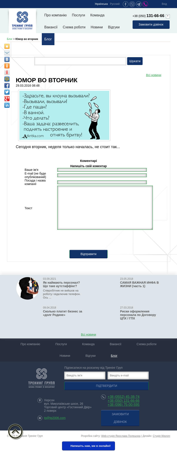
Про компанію (55, 15)
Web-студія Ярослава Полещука (120, 435)
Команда (97, 15)
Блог (48, 39)
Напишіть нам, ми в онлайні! (88, 446)
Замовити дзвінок (151, 24)
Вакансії (51, 27)
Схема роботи (74, 27)
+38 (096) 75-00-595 (123, 404)
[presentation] (89, 241)
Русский (115, 3)
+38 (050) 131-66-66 (123, 401)
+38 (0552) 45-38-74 (123, 397)
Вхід (164, 3)
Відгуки (114, 27)
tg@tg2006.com (55, 418)
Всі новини (153, 75)
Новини (97, 27)
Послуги (78, 15)
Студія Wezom (161, 435)
